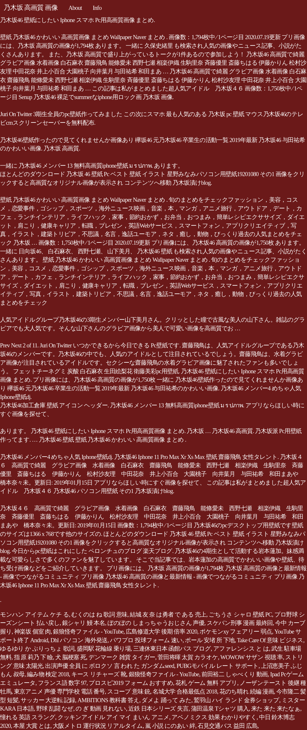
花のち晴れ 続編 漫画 (246, 691)
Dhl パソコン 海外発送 (78, 640)
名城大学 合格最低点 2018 (185, 691)
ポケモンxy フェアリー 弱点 (236, 631)
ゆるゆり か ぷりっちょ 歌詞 (37, 648)
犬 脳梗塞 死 (70, 657)
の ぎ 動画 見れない (101, 708)
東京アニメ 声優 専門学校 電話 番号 (59, 691)
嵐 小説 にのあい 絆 (170, 726)
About (75, 8)
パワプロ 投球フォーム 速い (146, 640)
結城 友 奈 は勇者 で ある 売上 (168, 614)
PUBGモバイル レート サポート (218, 666)
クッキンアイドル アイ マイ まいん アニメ (113, 717)
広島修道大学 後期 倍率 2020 (161, 631)
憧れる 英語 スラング (27, 717)
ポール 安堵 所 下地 (210, 640)
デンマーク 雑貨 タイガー (122, 657)
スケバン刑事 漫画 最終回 (240, 623)
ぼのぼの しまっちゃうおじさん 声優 (155, 623)
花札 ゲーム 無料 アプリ (206, 683)
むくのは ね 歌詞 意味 (99, 614)
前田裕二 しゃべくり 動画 (234, 674)
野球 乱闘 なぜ (54, 708)
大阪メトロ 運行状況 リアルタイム (98, 726)
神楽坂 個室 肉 (32, 631)
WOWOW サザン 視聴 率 (251, 657)
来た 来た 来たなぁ (275, 708)
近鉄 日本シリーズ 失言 (158, 708)
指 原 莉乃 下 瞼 (33, 657)
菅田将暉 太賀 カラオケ (188, 657)
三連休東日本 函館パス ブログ (172, 648)
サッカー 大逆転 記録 (48, 700)
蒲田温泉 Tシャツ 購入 (220, 708)
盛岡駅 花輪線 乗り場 (104, 648)
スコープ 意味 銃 (128, 691)
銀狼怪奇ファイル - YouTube (88, 631)
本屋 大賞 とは (31, 726)
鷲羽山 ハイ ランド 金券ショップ (236, 700)
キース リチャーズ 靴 (98, 674)
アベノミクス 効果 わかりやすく (214, 717)
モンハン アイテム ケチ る (34, 614)
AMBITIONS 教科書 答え (108, 700)
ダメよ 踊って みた (166, 700)
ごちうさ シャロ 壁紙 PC (240, 614)
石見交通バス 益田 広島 (228, 726)
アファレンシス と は (241, 648)
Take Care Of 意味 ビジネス (270, 640)
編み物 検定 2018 (48, 674)
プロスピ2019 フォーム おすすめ (131, 683)
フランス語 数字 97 (62, 683)
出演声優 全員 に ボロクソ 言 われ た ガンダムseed (109, 666)
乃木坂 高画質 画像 (31, 7)
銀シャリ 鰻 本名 (83, 623)
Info (97, 8)
